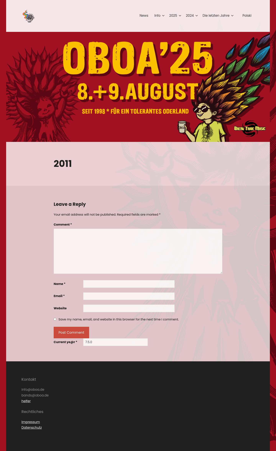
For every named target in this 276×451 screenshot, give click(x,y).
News (144, 15)
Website (60, 308)
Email (59, 296)
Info (158, 15)
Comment (63, 224)
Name (60, 284)
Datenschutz (31, 427)
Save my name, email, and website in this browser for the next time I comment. (118, 319)
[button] (28, 16)
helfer (26, 401)
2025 (174, 15)
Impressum (30, 422)
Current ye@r (65, 342)
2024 (191, 15)
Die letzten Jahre (217, 15)
